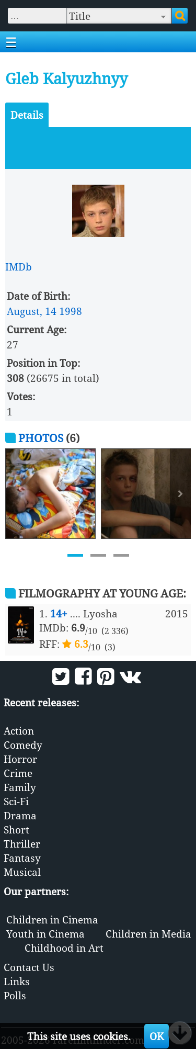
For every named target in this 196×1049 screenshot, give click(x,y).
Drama (20, 815)
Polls (15, 995)
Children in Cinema (52, 919)
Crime (18, 773)
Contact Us (29, 967)
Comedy (23, 745)
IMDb (18, 267)
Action (19, 731)
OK (156, 1036)
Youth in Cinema (45, 934)
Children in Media (148, 934)
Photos (40, 437)
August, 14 (31, 311)
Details (26, 115)
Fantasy (22, 858)
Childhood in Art (64, 948)
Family (20, 787)
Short (16, 829)
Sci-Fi (16, 801)
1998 (70, 311)
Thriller (22, 844)
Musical (22, 872)
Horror (20, 759)
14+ (58, 613)
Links (17, 981)
